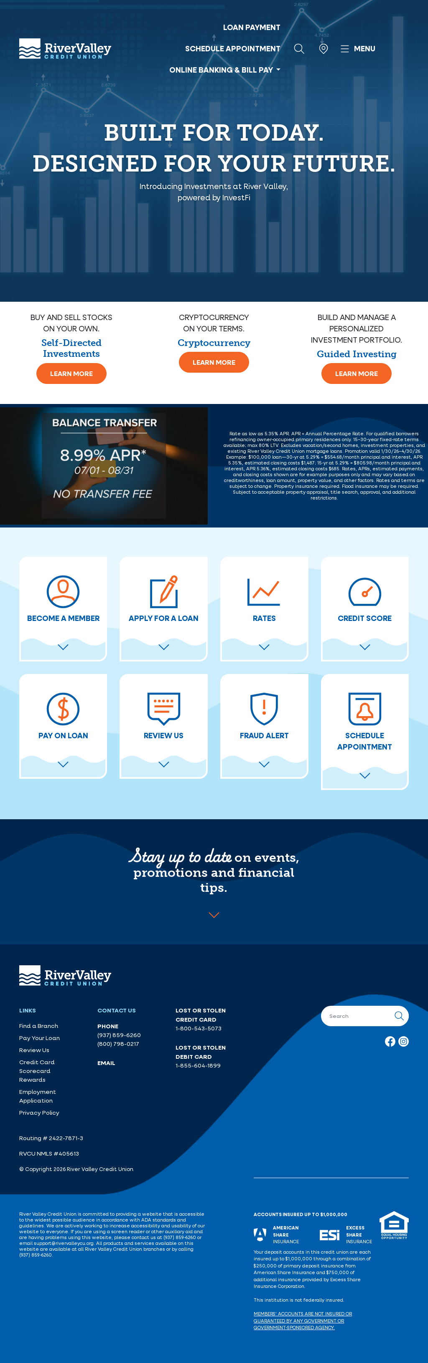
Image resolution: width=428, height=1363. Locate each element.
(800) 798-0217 (118, 1043)
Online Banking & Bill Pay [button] (222, 70)
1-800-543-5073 (199, 1028)
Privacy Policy (39, 1112)
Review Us (34, 1050)
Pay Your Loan (39, 1038)
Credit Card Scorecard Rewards (37, 1070)
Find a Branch (38, 1026)
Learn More (71, 373)
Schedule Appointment (232, 48)
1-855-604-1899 (198, 1065)
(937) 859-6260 (119, 1035)
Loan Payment (251, 27)
